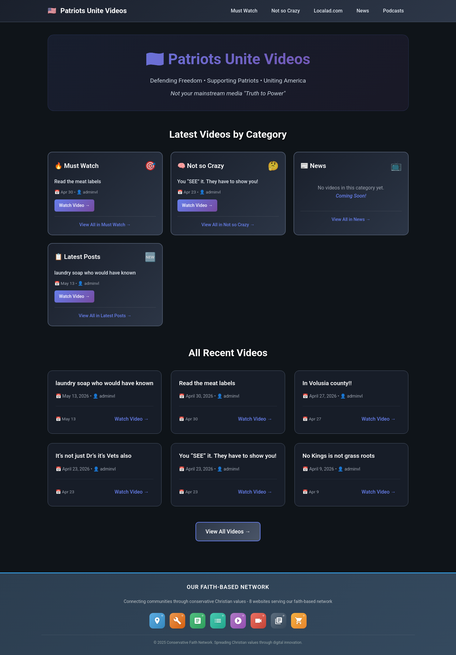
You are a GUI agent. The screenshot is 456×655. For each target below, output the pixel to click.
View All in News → (350, 219)
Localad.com (328, 11)
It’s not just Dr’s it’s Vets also (94, 455)
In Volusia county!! (327, 383)
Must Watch (244, 11)
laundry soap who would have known (95, 273)
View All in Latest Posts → (105, 315)
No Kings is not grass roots (339, 455)
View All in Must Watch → (105, 224)
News (362, 11)
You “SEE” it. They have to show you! (217, 181)
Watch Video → (74, 205)
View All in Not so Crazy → (228, 224)
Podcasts (393, 11)
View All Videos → (227, 531)
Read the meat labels (77, 181)
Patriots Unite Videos (87, 11)
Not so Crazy (285, 11)
